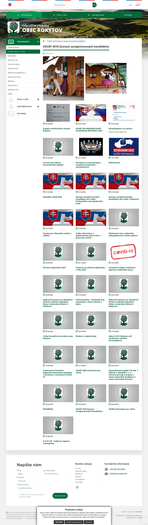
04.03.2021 (49, 263)
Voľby (10, 94)
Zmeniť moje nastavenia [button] (74, 522)
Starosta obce (13, 68)
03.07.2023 (115, 124)
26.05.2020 (82, 331)
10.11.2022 (115, 158)
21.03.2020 (115, 331)
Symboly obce (13, 89)
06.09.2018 (115, 404)
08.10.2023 (49, 124)
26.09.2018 (82, 404)
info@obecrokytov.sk (118, 474)
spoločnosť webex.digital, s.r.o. (15, 518)
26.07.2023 (82, 124)
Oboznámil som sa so (32, 496)
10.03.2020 (49, 366)
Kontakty (128, 15)
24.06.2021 (115, 228)
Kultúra (78, 477)
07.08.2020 (82, 295)
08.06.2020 (49, 331)
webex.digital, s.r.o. (19, 516)
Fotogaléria (80, 479)
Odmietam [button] (89, 522)
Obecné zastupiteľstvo (17, 73)
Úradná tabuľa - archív (16, 51)
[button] (24, 15)
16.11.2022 (82, 158)
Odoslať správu (60, 496)
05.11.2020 (82, 263)
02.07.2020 (115, 295)
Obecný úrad (13, 60)
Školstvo (11, 81)
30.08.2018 (49, 436)
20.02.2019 (49, 404)
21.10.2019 (82, 366)
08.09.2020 (49, 295)
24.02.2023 (49, 158)
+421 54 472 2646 (117, 469)
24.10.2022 (49, 192)
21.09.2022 (115, 192)
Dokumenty (13, 85)
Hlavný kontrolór (14, 77)
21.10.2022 (82, 192)
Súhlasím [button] (59, 522)
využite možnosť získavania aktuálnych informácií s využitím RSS (26, 512)
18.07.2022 (49, 228)
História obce (81, 471)
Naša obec (12, 56)
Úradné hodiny (13, 64)
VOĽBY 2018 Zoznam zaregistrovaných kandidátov (66, 41)
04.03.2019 (115, 366)
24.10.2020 (115, 263)
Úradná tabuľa (13, 47)
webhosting (9, 516)
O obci (78, 468)
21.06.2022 (82, 228)
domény (28, 516)
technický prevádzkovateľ (33, 518)
